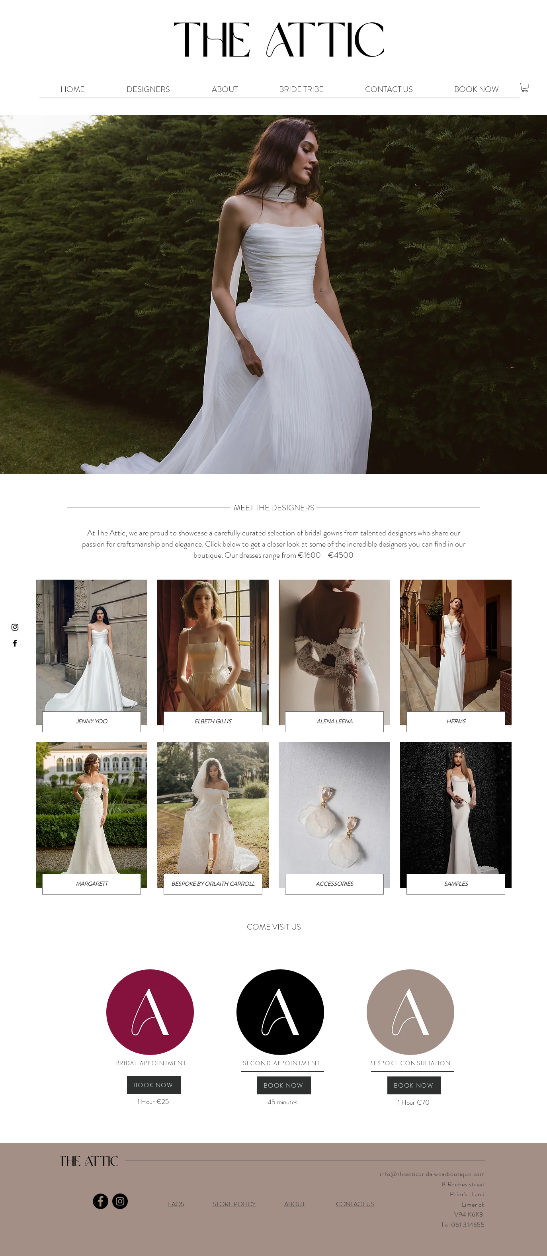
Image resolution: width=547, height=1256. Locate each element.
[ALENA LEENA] (334, 721)
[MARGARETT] (91, 884)
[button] (524, 87)
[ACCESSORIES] (334, 884)
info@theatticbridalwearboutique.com (432, 1173)
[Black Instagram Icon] (15, 627)
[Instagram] (120, 1201)
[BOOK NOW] (154, 1085)
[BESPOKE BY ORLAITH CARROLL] (213, 884)
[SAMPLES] (455, 884)
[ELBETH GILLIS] (213, 721)
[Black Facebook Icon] (15, 643)
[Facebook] (100, 1201)
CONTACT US (355, 1204)
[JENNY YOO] (91, 721)
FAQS (176, 1204)
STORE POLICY (234, 1204)
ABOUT (294, 1204)
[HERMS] (455, 721)
